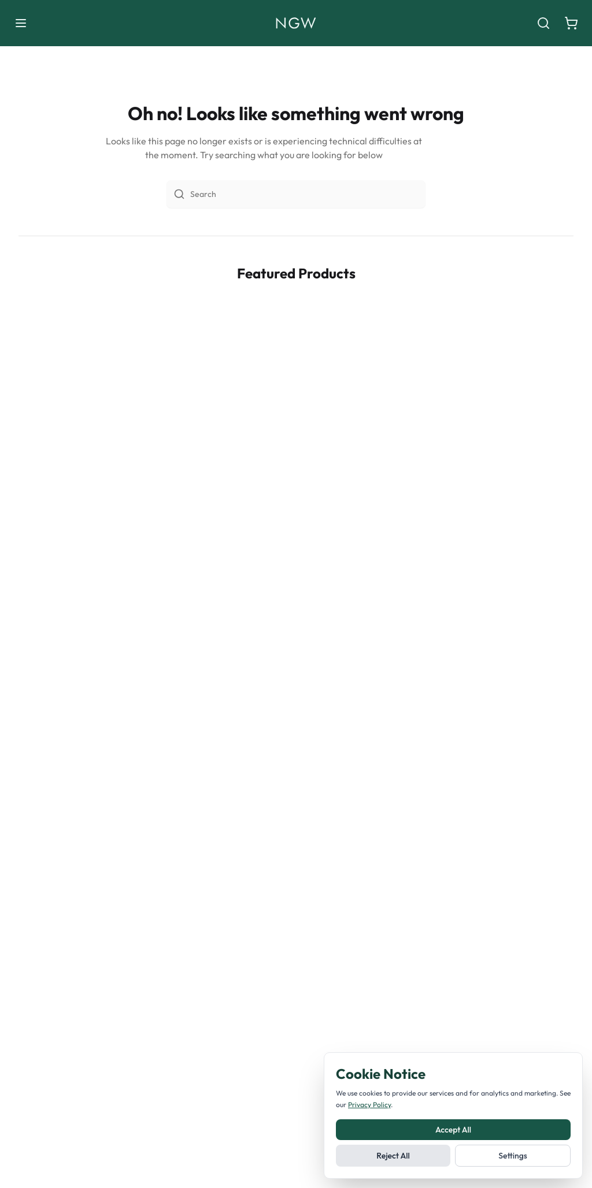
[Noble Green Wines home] (296, 23)
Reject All (392, 1155)
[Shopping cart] (571, 23)
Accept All (453, 1129)
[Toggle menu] (20, 23)
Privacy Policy (369, 1104)
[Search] (543, 23)
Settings (512, 1155)
